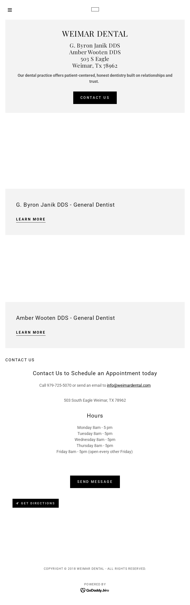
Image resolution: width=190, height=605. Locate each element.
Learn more (31, 219)
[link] (95, 10)
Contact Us (95, 98)
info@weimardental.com (129, 385)
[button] (18, 9)
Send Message (95, 482)
